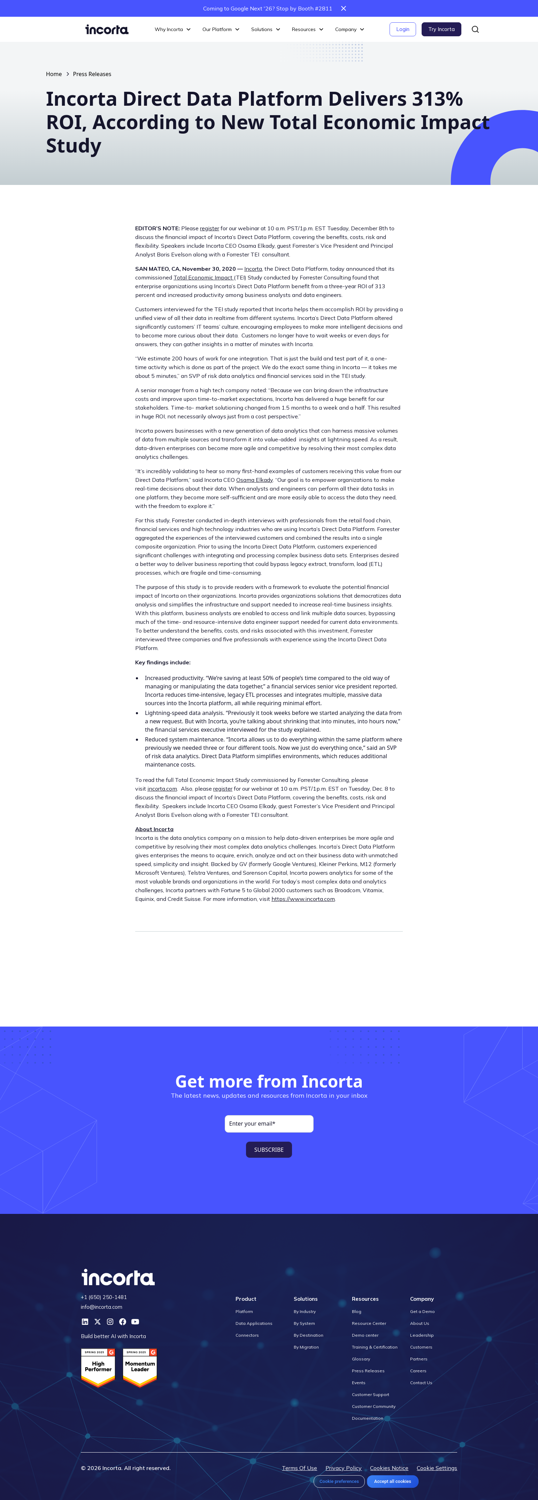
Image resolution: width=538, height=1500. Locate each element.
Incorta (253, 268)
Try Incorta (441, 29)
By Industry (305, 1311)
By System (304, 1323)
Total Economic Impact (204, 277)
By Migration (306, 1347)
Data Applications (254, 1323)
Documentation (367, 1418)
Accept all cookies (392, 1481)
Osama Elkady (254, 479)
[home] (107, 29)
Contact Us (421, 1382)
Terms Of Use (299, 1467)
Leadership (422, 1335)
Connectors (247, 1335)
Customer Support (370, 1394)
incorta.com (162, 788)
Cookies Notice (389, 1467)
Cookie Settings (437, 1467)
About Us (419, 1323)
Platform (244, 1311)
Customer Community (373, 1406)
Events (359, 1382)
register (209, 228)
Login (402, 29)
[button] (173, 29)
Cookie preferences (339, 1481)
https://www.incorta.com (303, 898)
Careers (418, 1370)
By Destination (308, 1335)
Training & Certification (375, 1347)
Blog (356, 1311)
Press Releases (92, 74)
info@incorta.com (101, 1307)
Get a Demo (422, 1311)
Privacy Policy (343, 1467)
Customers (421, 1347)
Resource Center (369, 1323)
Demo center (365, 1335)
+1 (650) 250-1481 (104, 1297)
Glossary (361, 1358)
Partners (419, 1358)
